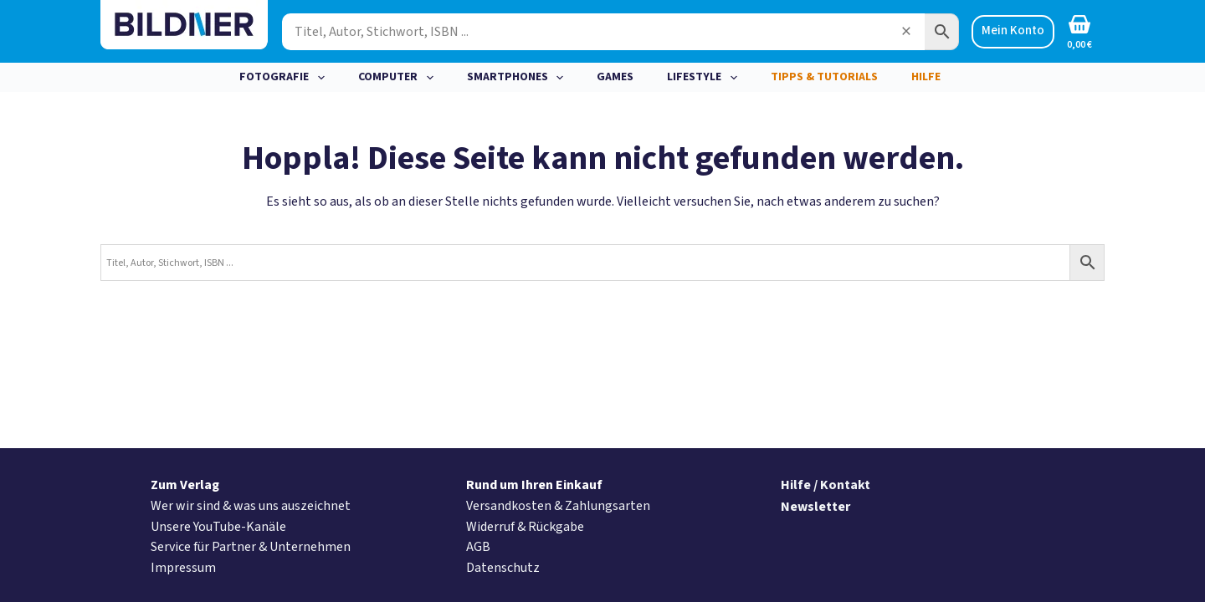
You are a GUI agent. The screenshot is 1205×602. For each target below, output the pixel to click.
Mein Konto (1013, 30)
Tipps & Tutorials (824, 77)
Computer (399, 78)
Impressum (183, 568)
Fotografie (285, 78)
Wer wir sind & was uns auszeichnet (251, 506)
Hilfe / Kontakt (825, 485)
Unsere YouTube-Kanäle (218, 527)
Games (615, 77)
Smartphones (519, 78)
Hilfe (926, 77)
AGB (478, 547)
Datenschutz (503, 568)
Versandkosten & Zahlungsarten (558, 506)
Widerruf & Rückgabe (525, 527)
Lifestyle (705, 78)
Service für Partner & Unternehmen (251, 547)
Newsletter (815, 506)
